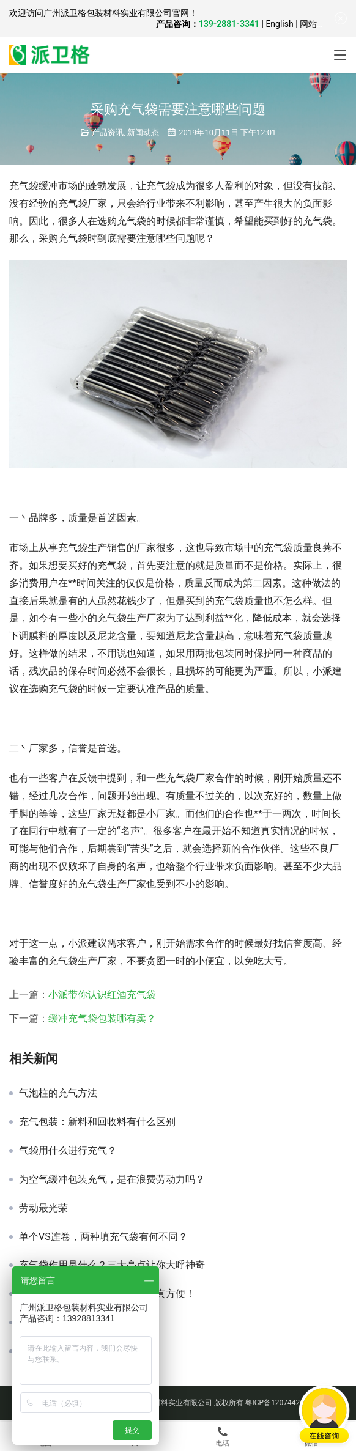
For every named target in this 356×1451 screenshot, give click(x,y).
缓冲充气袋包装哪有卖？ (102, 1018)
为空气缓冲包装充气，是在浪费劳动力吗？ (112, 1179)
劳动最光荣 (43, 1208)
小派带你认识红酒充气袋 (102, 994)
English (279, 24)
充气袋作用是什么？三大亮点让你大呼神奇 (112, 1265)
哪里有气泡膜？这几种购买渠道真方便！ (107, 1293)
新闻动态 (143, 132)
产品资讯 (108, 132)
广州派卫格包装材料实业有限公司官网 (116, 13)
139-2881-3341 (229, 24)
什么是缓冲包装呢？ (63, 1351)
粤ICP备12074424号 (278, 1402)
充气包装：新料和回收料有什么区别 (97, 1122)
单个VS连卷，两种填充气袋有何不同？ (103, 1236)
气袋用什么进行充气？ (68, 1150)
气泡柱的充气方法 (58, 1093)
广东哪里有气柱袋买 (63, 1322)
